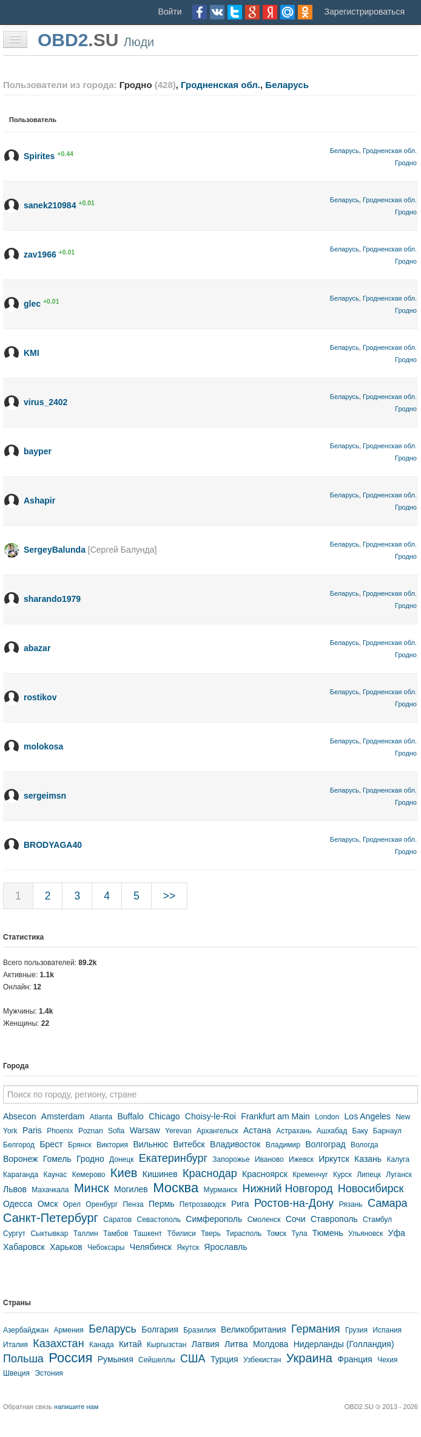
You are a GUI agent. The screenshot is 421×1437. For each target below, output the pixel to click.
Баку (360, 1131)
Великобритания (253, 1329)
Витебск (189, 1144)
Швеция (16, 1373)
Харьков (66, 1247)
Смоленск (264, 1219)
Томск (276, 1233)
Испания (387, 1330)
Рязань (350, 1204)
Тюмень (327, 1233)
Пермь (162, 1204)
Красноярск (265, 1174)
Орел (72, 1204)
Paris (32, 1130)
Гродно (406, 162)
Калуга (397, 1159)
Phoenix (60, 1131)
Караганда (20, 1174)
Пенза (133, 1204)
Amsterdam (63, 1116)
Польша (23, 1359)
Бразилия (199, 1330)
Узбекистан (262, 1360)
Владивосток (235, 1144)
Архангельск (217, 1131)
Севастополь (159, 1219)
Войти (169, 11)
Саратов (117, 1219)
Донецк (121, 1159)
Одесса (17, 1204)
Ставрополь (334, 1219)
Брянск (80, 1145)
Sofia (116, 1131)
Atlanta (101, 1117)
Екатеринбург (173, 1158)
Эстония (49, 1373)
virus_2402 (45, 402)
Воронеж (20, 1159)
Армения (68, 1330)
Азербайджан (26, 1330)
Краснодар (210, 1173)
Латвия (206, 1344)
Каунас (55, 1174)
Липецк (369, 1174)
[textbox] (210, 1094)
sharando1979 (52, 599)
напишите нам (76, 1406)
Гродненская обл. (220, 85)
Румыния (115, 1359)
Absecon (19, 1116)
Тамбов (116, 1233)
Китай (130, 1344)
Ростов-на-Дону (294, 1203)
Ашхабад (332, 1131)
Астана (257, 1130)
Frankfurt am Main (275, 1116)
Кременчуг (310, 1174)
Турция (224, 1359)
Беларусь (287, 85)
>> (169, 896)
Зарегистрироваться (365, 11)
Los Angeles (368, 1116)
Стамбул (377, 1219)
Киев (124, 1172)
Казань (368, 1159)
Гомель (57, 1159)
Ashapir (39, 500)
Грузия (356, 1330)
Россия (70, 1357)
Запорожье (230, 1159)
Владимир (283, 1145)
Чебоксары (105, 1247)
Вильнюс (150, 1144)
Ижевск (301, 1159)
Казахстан (58, 1343)
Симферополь (214, 1219)
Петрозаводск (203, 1204)
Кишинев (160, 1174)
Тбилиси (181, 1233)
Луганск (399, 1174)
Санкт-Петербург (50, 1217)
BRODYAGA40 (53, 845)
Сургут (14, 1233)
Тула (299, 1233)
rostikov (40, 697)
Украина (309, 1358)
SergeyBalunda (55, 550)
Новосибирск (371, 1189)
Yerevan (178, 1131)
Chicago (164, 1116)
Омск (48, 1204)
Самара (388, 1203)
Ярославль (225, 1247)
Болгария (159, 1329)
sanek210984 (50, 205)
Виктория (112, 1145)
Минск (91, 1188)
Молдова (271, 1344)
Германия (315, 1329)
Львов (15, 1189)
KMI (31, 353)
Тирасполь (243, 1233)
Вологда (365, 1145)
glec (32, 304)
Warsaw (145, 1130)
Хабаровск (24, 1247)
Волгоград (325, 1144)
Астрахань (293, 1131)
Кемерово (89, 1174)
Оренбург (102, 1204)
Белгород (19, 1145)
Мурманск (220, 1190)
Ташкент (147, 1233)
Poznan (90, 1131)
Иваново (269, 1159)
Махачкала (50, 1190)
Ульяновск (365, 1233)
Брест (50, 1144)
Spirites (39, 156)
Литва (236, 1344)
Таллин (85, 1233)
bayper (38, 451)
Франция (354, 1359)
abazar (37, 648)
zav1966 (40, 254)
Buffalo (130, 1116)
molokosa (43, 746)
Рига (240, 1204)
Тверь (211, 1233)
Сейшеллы (156, 1360)
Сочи (296, 1219)
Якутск (188, 1247)
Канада (101, 1344)
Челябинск (151, 1247)
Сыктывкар (49, 1233)
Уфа (396, 1233)
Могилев (131, 1189)
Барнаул (387, 1131)
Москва (175, 1187)
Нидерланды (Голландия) (344, 1344)
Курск (342, 1174)
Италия (15, 1344)
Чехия (387, 1360)
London (327, 1117)
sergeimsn (45, 795)
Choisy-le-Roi (210, 1116)
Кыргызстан (166, 1344)
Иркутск (333, 1159)
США (193, 1359)
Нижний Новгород (287, 1189)
